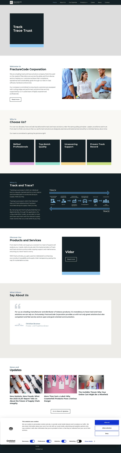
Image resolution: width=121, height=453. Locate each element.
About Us (63, 2)
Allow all (107, 431)
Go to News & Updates (60, 410)
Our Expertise (73, 2)
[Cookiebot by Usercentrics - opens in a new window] (11, 449)
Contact (107, 2)
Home (55, 2)
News (99, 2)
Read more (15, 99)
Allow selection (106, 436)
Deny (106, 442)
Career (93, 2)
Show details (89, 449)
